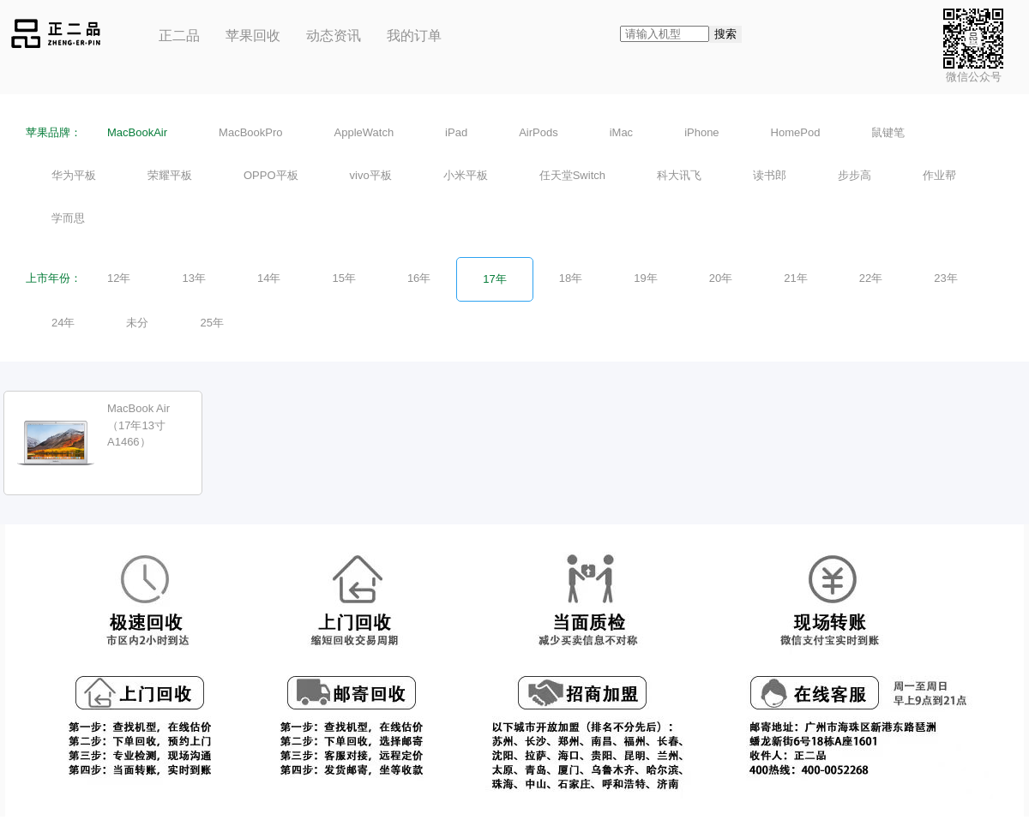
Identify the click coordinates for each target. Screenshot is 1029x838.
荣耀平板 (169, 175)
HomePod (796, 132)
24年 (63, 322)
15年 (343, 278)
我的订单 (414, 35)
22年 (870, 278)
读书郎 (769, 175)
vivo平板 (371, 175)
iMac (621, 132)
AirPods (538, 132)
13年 (193, 278)
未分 (137, 322)
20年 (720, 278)
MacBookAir (137, 132)
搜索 (725, 33)
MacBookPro (250, 132)
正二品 (179, 35)
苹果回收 (253, 35)
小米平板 (465, 175)
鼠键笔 (888, 132)
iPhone (701, 132)
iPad (456, 132)
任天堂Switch (572, 175)
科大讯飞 (679, 175)
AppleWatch (364, 132)
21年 (795, 278)
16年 (418, 278)
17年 (494, 278)
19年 (645, 278)
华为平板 (73, 175)
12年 (118, 278)
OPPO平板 (271, 175)
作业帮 (939, 175)
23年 (945, 278)
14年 (268, 278)
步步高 (854, 175)
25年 (211, 322)
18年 (570, 278)
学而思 (68, 218)
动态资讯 (333, 35)
